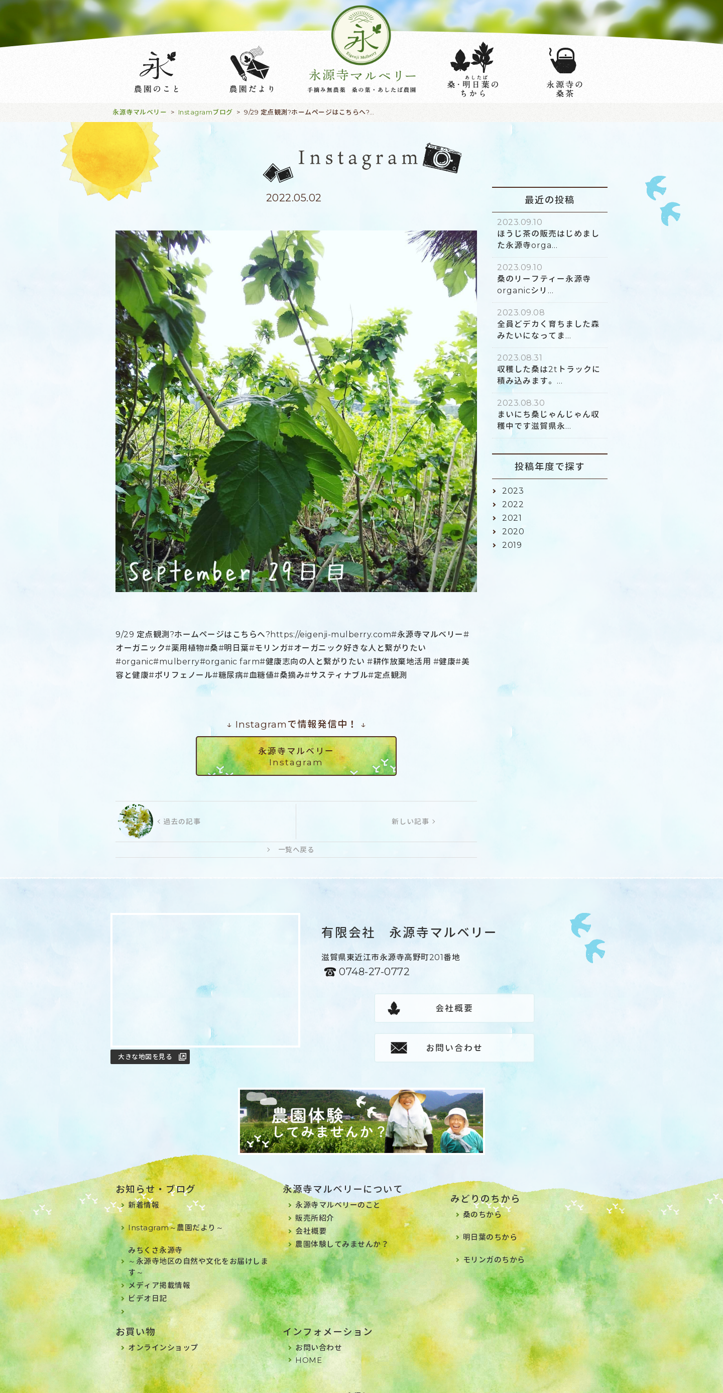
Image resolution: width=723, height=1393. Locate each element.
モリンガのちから (494, 1247)
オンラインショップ (163, 1335)
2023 (513, 491)
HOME (308, 1347)
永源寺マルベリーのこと (338, 1192)
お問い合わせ (521, 1008)
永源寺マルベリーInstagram (296, 756)
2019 (512, 545)
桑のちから (482, 1202)
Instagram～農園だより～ (175, 1215)
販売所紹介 (314, 1205)
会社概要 (388, 1008)
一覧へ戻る (296, 849)
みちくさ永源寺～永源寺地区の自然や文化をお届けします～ (198, 1248)
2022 (513, 504)
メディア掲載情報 (159, 1273)
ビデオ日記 (147, 1286)
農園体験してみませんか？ (342, 1231)
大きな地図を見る (145, 1057)
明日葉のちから (490, 1224)
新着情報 (143, 1192)
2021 (512, 518)
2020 (513, 531)
